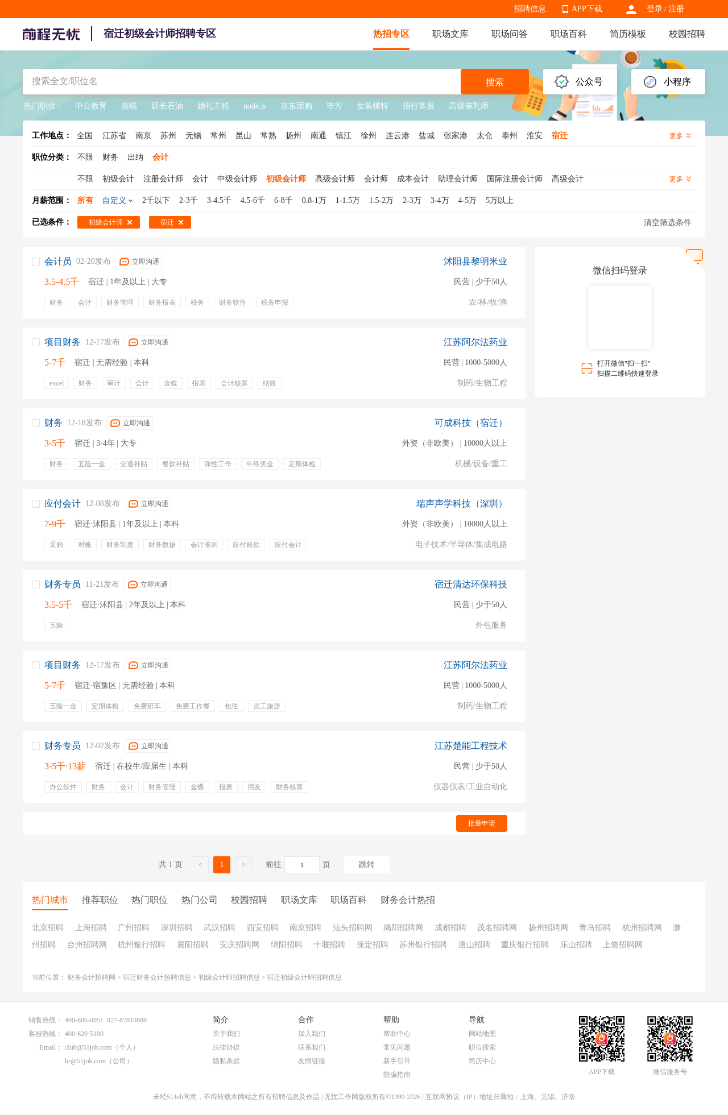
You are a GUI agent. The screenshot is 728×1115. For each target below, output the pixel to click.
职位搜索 (482, 1047)
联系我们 (311, 1047)
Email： (51, 1047)
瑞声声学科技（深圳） (461, 503)
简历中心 (482, 1061)
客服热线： (45, 1034)
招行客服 (419, 106)
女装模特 (372, 106)
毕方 (334, 106)
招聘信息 (530, 9)
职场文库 (450, 34)
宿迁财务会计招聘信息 (157, 977)
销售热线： (45, 1020)
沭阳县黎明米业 (475, 261)
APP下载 (587, 9)
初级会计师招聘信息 (229, 977)
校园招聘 (687, 34)
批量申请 (481, 823)
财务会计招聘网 (91, 977)
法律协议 (226, 1047)
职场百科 (569, 34)
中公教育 (91, 106)
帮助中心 (397, 1034)
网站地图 (482, 1034)
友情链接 (311, 1061)
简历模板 (628, 34)
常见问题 (397, 1047)
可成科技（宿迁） (471, 423)
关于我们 (226, 1034)
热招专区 (391, 34)
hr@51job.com (85, 1061)
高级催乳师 (469, 106)
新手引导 (397, 1061)
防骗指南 (397, 1075)
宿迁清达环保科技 (471, 584)
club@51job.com (88, 1047)
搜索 (495, 82)
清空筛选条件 (668, 222)
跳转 (367, 864)
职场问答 (509, 34)
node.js (254, 106)
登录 (655, 9)
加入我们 (311, 1034)
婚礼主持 (213, 106)
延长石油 (167, 106)
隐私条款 (226, 1061)
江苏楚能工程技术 (471, 746)
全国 (85, 135)
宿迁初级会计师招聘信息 (304, 977)
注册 (676, 9)
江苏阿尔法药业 (475, 342)
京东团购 (296, 106)
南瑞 (129, 106)
